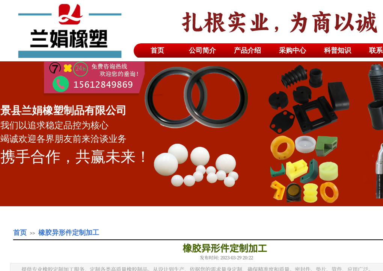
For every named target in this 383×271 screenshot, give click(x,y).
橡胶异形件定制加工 (68, 232)
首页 (20, 232)
